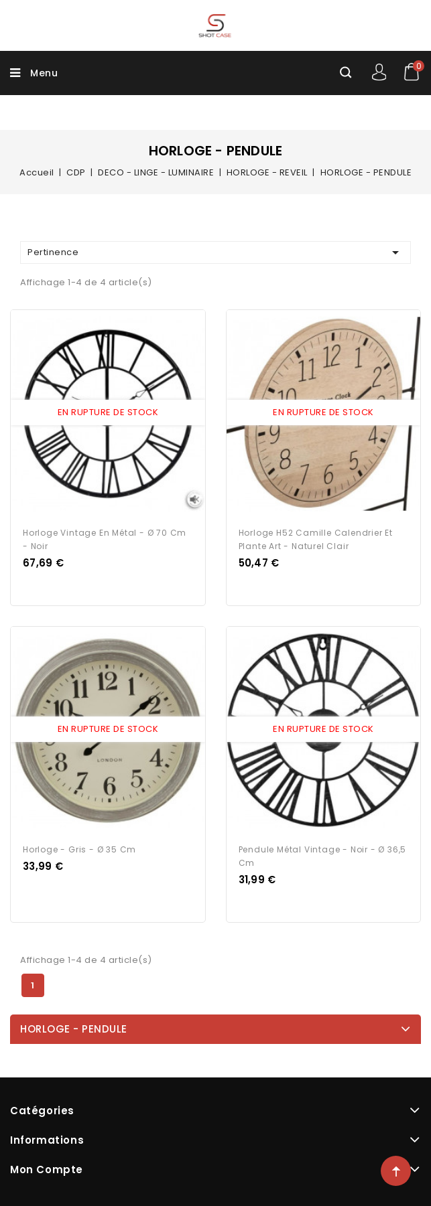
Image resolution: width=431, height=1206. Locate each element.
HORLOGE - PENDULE (73, 1029)
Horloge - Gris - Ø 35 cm (79, 849)
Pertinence (215, 252)
